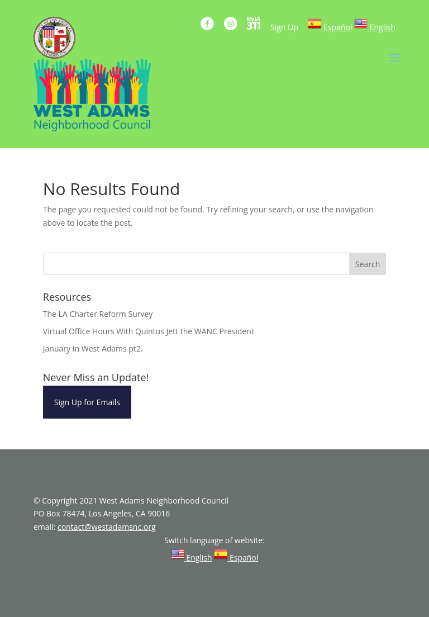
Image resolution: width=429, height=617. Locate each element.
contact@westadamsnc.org (107, 526)
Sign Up (284, 27)
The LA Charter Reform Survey (98, 313)
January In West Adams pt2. (93, 348)
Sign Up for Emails (87, 402)
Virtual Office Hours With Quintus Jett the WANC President (148, 331)
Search (367, 264)
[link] (330, 27)
